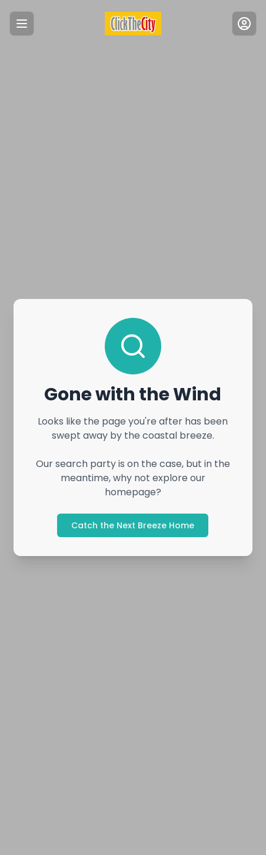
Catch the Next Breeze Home (132, 525)
